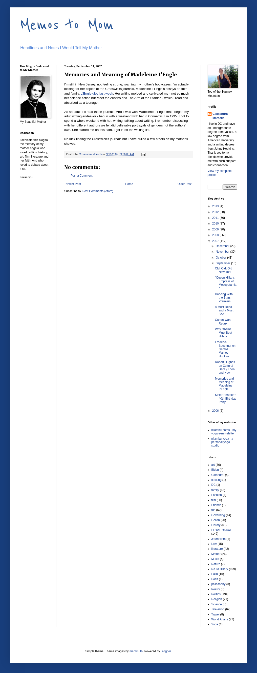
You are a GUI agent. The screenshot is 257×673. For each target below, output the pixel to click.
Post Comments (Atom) (97, 191)
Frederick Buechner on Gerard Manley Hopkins (225, 349)
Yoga (214, 624)
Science (216, 604)
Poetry (215, 589)
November (223, 251)
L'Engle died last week (97, 93)
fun (213, 510)
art (213, 465)
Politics (216, 594)
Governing (218, 515)
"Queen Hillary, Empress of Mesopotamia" (225, 283)
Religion (216, 599)
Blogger (166, 651)
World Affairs (219, 619)
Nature (215, 564)
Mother (215, 554)
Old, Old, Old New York (223, 270)
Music (215, 559)
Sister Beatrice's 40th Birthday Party (225, 398)
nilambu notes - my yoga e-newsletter (223, 431)
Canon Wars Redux (223, 321)
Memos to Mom (67, 25)
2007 (216, 241)
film (213, 500)
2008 (216, 235)
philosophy (218, 584)
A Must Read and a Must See (224, 310)
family (215, 490)
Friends (216, 505)
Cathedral (217, 475)
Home (129, 184)
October (221, 257)
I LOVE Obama (221, 530)
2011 (216, 218)
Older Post (184, 184)
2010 (216, 223)
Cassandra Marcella (220, 116)
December (223, 246)
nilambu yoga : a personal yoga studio (222, 442)
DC (213, 485)
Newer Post (73, 184)
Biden (215, 469)
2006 (216, 410)
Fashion (216, 495)
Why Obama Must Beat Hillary (223, 332)
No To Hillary (219, 569)
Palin (214, 574)
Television (217, 609)
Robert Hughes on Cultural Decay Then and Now (225, 367)
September (223, 263)
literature (217, 549)
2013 (216, 206)
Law (214, 544)
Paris (214, 579)
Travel (215, 614)
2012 (216, 212)
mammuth (136, 651)
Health (215, 520)
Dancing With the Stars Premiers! (224, 297)
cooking (216, 480)
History (215, 525)
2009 (216, 229)
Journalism (218, 539)
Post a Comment (81, 175)
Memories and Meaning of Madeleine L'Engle (224, 384)
